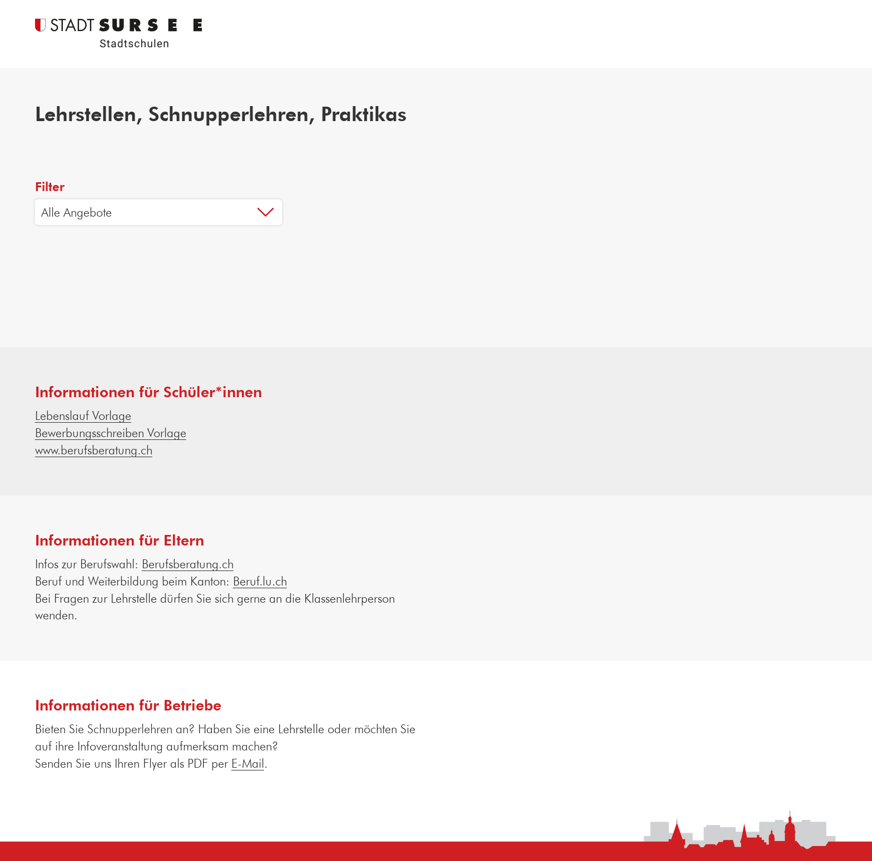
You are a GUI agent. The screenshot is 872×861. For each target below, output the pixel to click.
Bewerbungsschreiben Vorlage (110, 432)
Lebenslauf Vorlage (83, 415)
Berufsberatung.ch (188, 563)
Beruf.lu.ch (260, 581)
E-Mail (247, 763)
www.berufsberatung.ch (93, 450)
